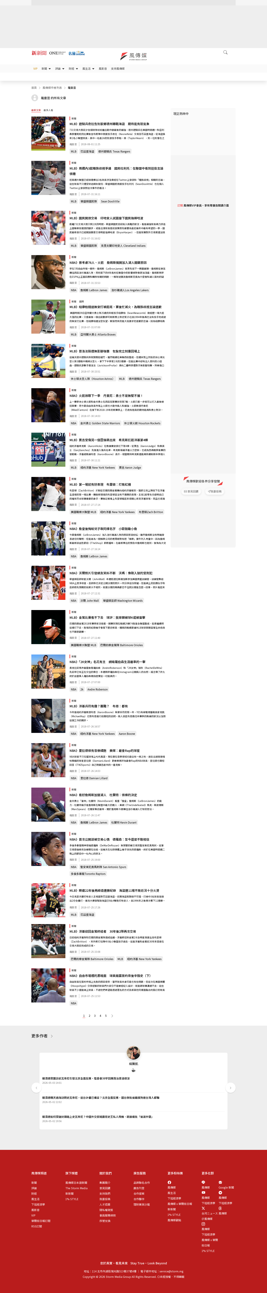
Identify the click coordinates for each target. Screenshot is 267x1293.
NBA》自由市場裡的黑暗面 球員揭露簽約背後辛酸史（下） (110, 975)
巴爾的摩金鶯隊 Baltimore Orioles (121, 645)
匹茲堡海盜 (87, 151)
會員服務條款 (107, 1215)
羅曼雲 (73, 144)
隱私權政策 (106, 1210)
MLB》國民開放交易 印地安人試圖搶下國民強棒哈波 (106, 218)
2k (81, 689)
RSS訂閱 (36, 1226)
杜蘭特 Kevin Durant (124, 822)
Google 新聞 (226, 1187)
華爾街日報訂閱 (40, 1221)
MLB (73, 151)
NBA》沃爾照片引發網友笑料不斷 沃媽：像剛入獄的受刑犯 (110, 573)
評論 (60, 68)
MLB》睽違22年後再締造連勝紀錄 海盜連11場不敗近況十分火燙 (114, 890)
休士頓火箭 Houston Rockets (142, 423)
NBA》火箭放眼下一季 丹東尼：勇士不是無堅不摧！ (106, 395)
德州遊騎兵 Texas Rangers (114, 151)
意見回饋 (104, 1188)
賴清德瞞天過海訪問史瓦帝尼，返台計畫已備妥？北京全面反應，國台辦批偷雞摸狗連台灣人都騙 (100, 1098)
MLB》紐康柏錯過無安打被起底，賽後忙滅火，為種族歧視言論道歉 (115, 307)
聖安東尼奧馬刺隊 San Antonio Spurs (103, 867)
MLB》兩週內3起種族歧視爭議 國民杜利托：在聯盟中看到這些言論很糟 (116, 171)
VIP (35, 68)
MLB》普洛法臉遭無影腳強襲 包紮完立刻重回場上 (104, 351)
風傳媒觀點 (174, 1220)
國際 (81, 301)
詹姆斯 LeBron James (93, 290)
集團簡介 (104, 1183)
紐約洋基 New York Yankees (98, 467)
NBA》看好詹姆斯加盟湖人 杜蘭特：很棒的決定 (103, 795)
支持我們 (104, 1193)
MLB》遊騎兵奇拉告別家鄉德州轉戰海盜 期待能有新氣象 (109, 123)
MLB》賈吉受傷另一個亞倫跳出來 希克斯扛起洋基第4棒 (108, 440)
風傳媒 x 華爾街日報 (180, 1204)
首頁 (34, 88)
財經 (73, 68)
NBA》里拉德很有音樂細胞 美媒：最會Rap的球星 (104, 750)
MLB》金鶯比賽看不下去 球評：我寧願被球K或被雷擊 (107, 617)
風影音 (103, 68)
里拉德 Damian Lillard (94, 778)
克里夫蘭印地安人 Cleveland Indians (123, 246)
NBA (73, 290)
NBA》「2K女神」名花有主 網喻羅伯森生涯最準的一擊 (107, 661)
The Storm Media (76, 1188)
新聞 (46, 68)
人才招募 (104, 1204)
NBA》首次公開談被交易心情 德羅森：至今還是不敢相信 (109, 839)
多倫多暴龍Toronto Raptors (88, 874)
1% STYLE (71, 1199)
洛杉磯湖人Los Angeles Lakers (130, 290)
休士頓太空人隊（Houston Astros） (93, 379)
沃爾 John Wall (89, 600)
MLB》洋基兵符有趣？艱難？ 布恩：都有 (98, 706)
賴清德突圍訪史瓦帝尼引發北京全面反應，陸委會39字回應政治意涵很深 (86, 1078)
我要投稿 (104, 1199)
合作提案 (139, 1193)
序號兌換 (104, 1221)
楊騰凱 (133, 1063)
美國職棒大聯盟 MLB (83, 512)
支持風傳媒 (118, 68)
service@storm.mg (171, 1271)
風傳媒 (172, 1187)
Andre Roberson (98, 689)
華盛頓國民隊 (89, 201)
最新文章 (36, 110)
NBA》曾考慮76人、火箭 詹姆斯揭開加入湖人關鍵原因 (108, 262)
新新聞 (69, 1193)
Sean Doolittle (110, 201)
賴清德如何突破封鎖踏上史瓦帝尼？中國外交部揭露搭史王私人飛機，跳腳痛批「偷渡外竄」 (98, 1117)
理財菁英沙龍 (142, 1204)
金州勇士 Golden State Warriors (100, 423)
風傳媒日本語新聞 (76, 1183)
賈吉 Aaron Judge (130, 467)
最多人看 (48, 110)
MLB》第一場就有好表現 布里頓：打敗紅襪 (100, 484)
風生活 (88, 68)
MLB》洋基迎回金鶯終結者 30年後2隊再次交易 (102, 931)
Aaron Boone (127, 734)
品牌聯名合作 (142, 1183)
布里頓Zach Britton (151, 512)
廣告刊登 (139, 1188)
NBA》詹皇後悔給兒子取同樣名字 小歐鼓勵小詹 (103, 528)
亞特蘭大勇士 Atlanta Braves (98, 334)
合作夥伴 (139, 1199)
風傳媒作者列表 (52, 88)
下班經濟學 (38, 1204)
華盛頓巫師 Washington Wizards (123, 600)
